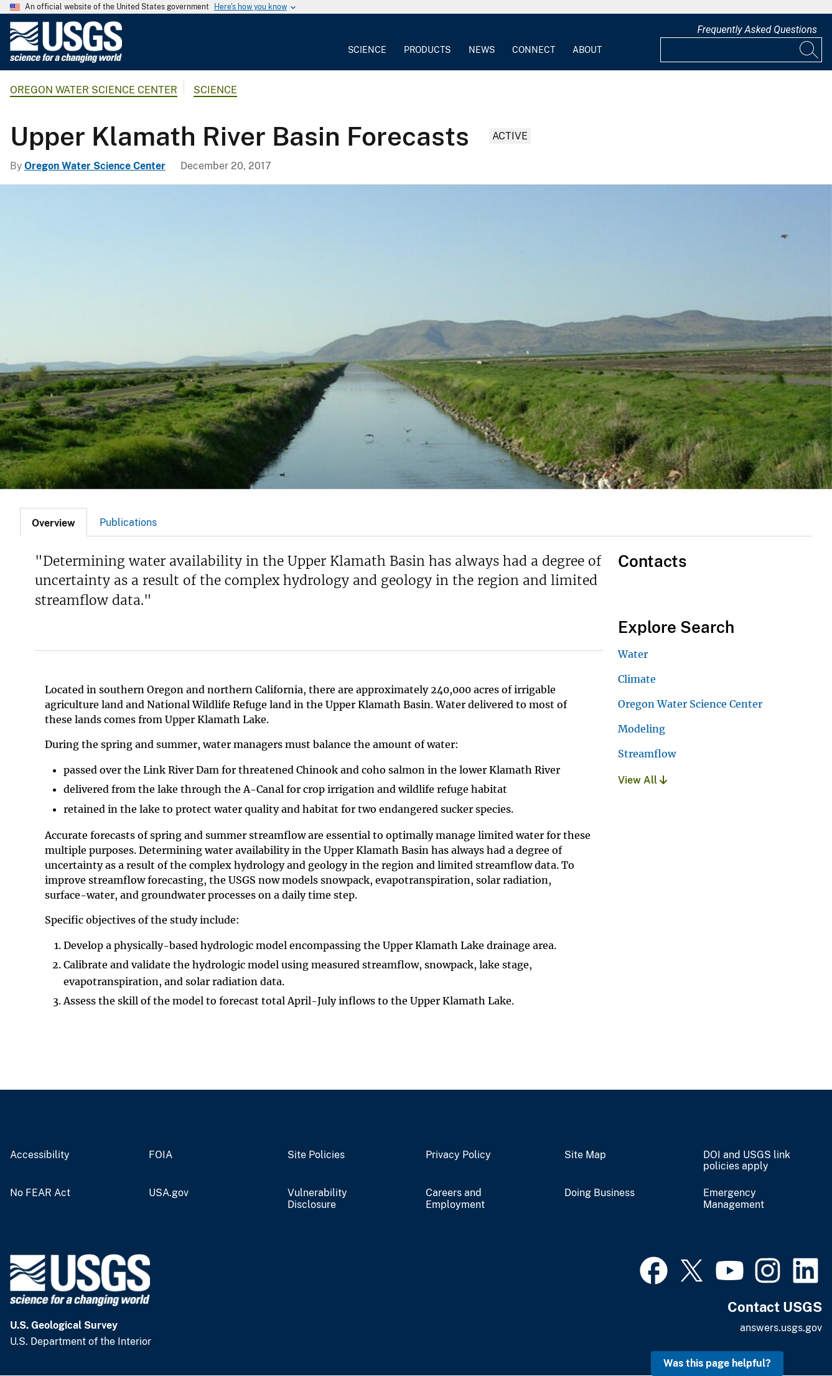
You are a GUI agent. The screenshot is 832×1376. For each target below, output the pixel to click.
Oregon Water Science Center (93, 90)
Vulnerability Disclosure (317, 1198)
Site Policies (316, 1155)
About (587, 50)
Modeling (641, 729)
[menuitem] (367, 42)
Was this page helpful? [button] (717, 1363)
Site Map (585, 1155)
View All (642, 780)
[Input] (741, 49)
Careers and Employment (455, 1198)
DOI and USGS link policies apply (746, 1160)
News (482, 50)
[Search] (809, 49)
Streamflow (647, 753)
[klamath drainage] (416, 336)
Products (427, 50)
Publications (128, 522)
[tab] (53, 522)
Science (367, 50)
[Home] (66, 60)
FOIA (160, 1155)
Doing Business (599, 1193)
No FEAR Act (40, 1193)
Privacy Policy (458, 1155)
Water (633, 654)
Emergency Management (733, 1198)
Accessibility (40, 1155)
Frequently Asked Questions (757, 29)
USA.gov (169, 1193)
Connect (533, 50)
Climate (637, 679)
